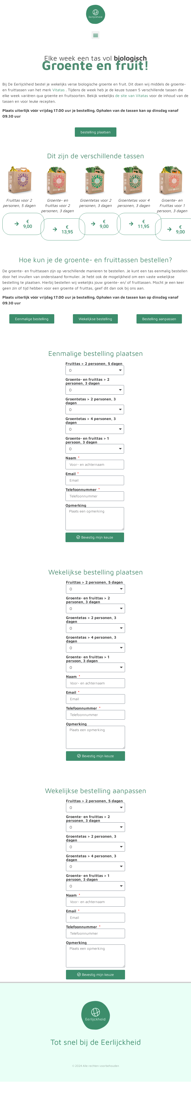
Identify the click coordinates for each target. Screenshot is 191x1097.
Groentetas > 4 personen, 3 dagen (90, 420)
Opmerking (75, 505)
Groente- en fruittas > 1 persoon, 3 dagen (87, 440)
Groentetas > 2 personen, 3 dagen (90, 401)
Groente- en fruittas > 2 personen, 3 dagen (87, 381)
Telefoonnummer (81, 489)
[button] (95, 35)
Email (70, 474)
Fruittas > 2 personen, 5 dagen (93, 363)
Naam (71, 458)
